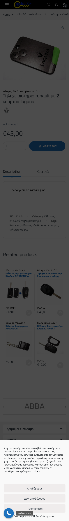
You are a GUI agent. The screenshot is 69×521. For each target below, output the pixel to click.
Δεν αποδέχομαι (34, 498)
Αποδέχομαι (34, 488)
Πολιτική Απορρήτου (44, 516)
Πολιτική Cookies (22, 516)
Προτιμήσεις (34, 508)
